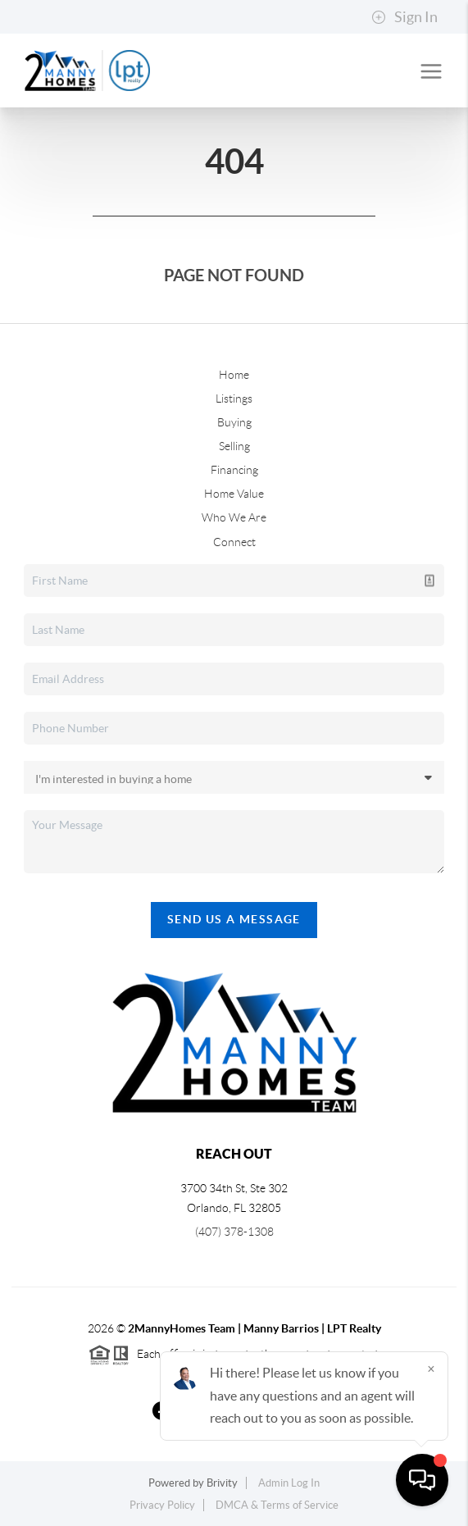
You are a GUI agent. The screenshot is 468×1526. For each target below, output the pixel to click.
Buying (234, 422)
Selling (234, 446)
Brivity (222, 1483)
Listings (234, 398)
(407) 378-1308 (234, 1231)
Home (234, 374)
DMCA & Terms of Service (277, 1505)
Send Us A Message (234, 919)
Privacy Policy (162, 1505)
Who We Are (234, 517)
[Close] (431, 1368)
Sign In (404, 17)
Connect (234, 542)
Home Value (234, 493)
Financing (234, 469)
